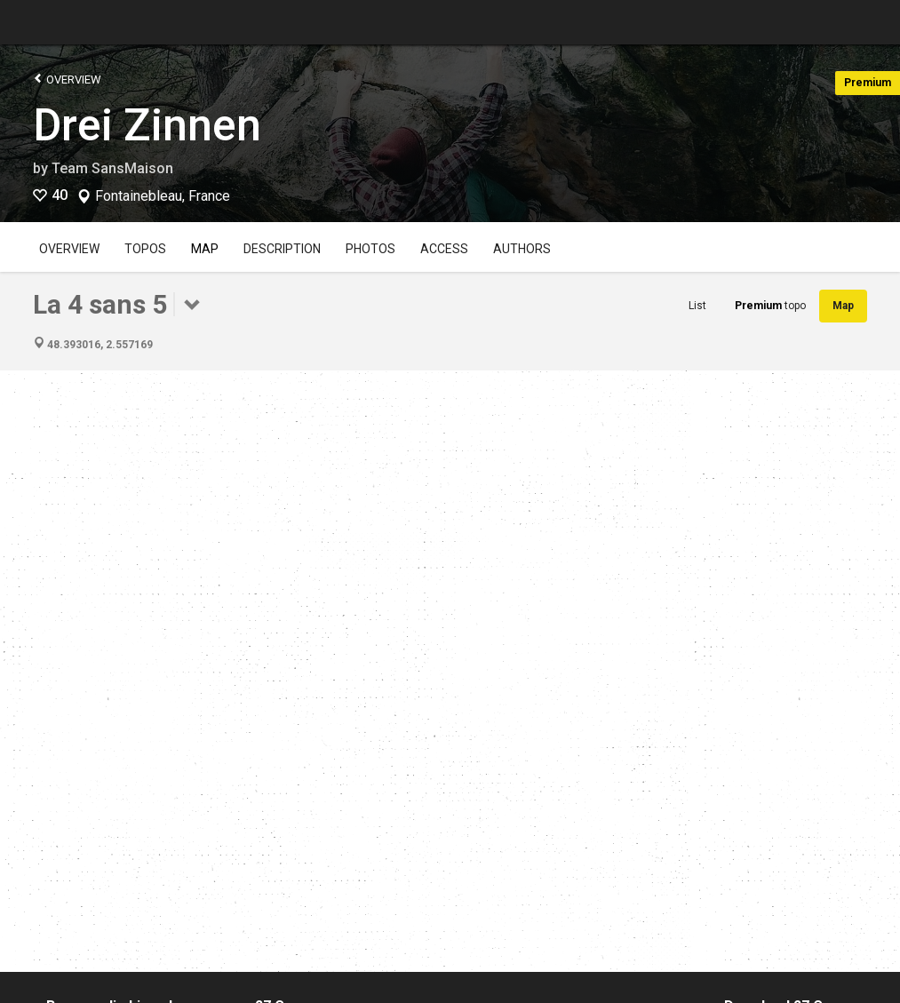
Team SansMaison (112, 168)
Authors (522, 249)
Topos (145, 249)
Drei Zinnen (147, 125)
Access (444, 249)
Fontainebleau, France (162, 196)
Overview (67, 78)
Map (205, 249)
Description (282, 249)
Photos (370, 249)
